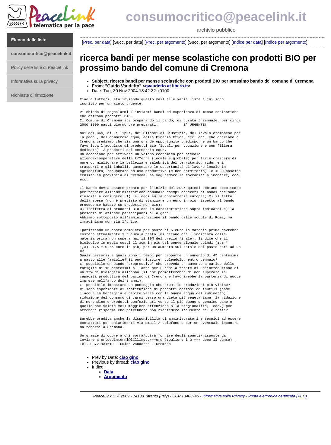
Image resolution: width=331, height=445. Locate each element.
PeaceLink (52, 14)
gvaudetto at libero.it (166, 85)
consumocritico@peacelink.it (216, 16)
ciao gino (128, 393)
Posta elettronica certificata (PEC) (277, 432)
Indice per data (247, 42)
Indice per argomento (285, 42)
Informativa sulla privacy (34, 81)
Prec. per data (96, 42)
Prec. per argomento (165, 42)
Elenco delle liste (28, 39)
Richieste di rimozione (32, 95)
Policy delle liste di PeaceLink (39, 67)
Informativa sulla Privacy (223, 432)
